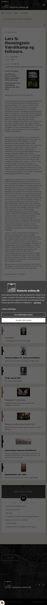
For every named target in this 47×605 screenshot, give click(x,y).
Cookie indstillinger (9, 309)
